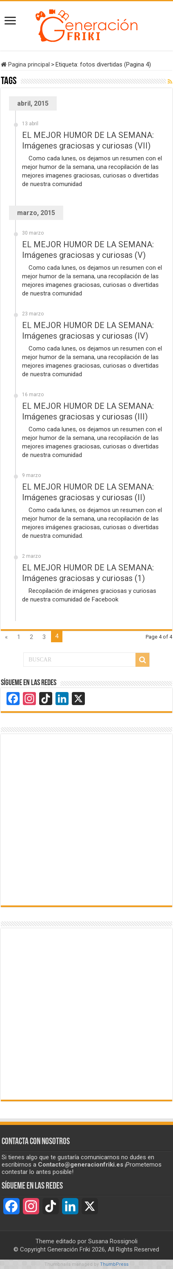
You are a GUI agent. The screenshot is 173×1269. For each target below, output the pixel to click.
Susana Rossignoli (113, 1241)
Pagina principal (25, 64)
